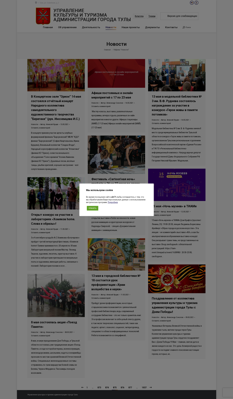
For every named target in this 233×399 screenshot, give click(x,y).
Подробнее (113, 202)
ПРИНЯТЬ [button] (93, 208)
